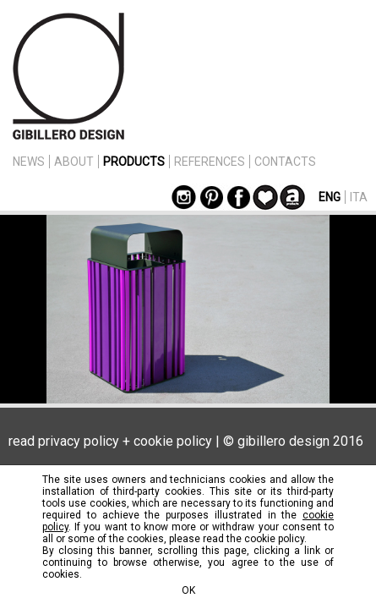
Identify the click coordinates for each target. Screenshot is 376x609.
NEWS (29, 161)
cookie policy (173, 441)
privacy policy (78, 441)
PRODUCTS (134, 161)
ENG (330, 197)
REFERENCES (209, 161)
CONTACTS (285, 161)
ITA (359, 197)
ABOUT (74, 161)
